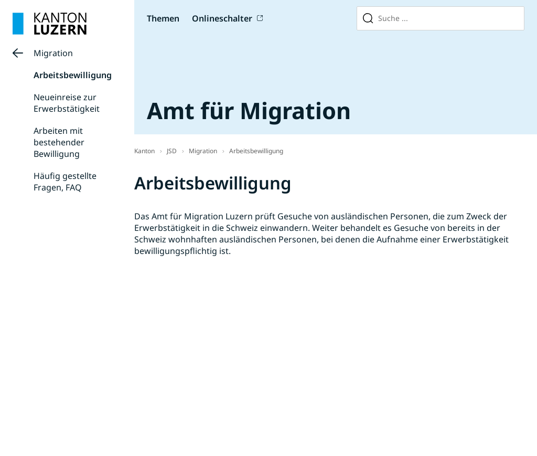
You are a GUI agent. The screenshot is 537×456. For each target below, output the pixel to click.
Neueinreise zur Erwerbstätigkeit (67, 102)
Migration (53, 53)
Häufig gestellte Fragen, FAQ (65, 181)
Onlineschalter (222, 18)
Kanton (144, 150)
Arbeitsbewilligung (73, 75)
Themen (163, 18)
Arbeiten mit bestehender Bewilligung (59, 142)
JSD (172, 150)
